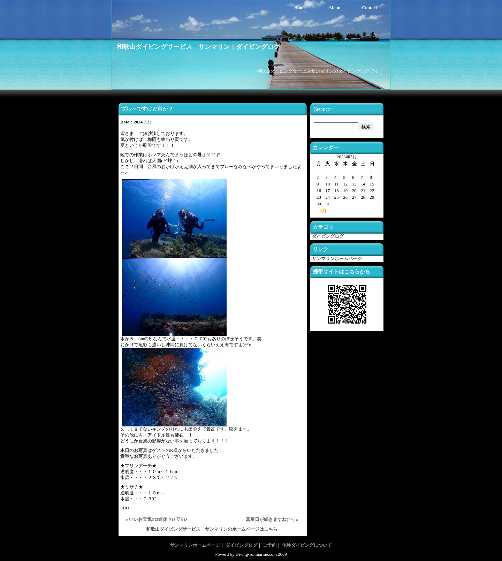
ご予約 (269, 545)
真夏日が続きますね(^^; (270, 519)
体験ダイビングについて (307, 545)
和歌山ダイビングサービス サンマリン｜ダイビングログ (198, 46)
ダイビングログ (328, 236)
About (335, 7)
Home (300, 7)
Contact (369, 7)
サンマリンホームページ (337, 258)
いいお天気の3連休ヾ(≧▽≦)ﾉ (158, 519)
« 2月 (322, 211)
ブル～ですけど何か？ (147, 109)
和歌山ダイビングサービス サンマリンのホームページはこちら (211, 529)
